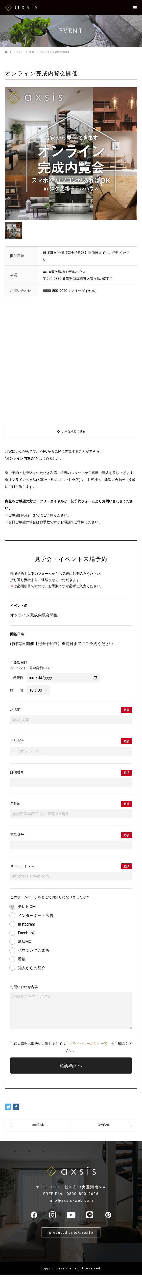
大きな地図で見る (73, 431)
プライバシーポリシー (88, 1044)
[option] (71, 153)
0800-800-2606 (83, 1194)
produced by (71, 1232)
